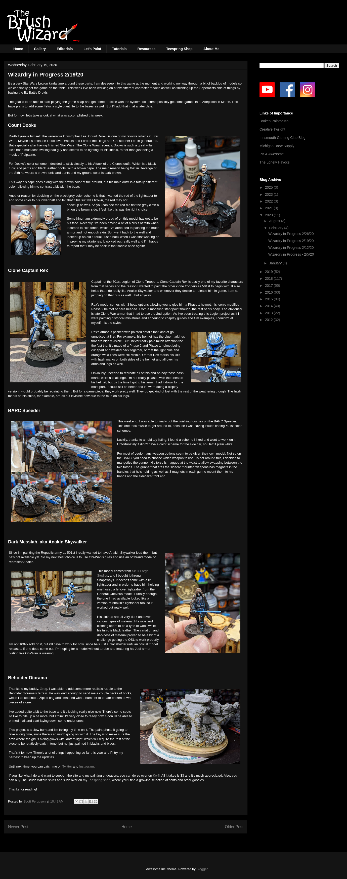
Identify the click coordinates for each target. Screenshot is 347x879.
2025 (269, 187)
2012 (269, 320)
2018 (269, 278)
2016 (269, 292)
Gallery (40, 49)
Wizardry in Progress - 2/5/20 (291, 254)
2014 (269, 306)
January (276, 263)
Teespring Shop (179, 49)
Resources (147, 49)
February (276, 228)
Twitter (67, 766)
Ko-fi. (156, 775)
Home (18, 49)
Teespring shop (99, 780)
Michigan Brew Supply (276, 146)
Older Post (234, 827)
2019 (269, 272)
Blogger (201, 869)
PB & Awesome (271, 154)
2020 (269, 215)
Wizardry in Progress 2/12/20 (291, 248)
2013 (269, 313)
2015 (269, 299)
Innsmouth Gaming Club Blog (282, 138)
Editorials (65, 49)
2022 (269, 201)
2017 (269, 286)
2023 (269, 194)
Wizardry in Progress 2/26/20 (291, 234)
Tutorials (119, 49)
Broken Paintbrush (273, 121)
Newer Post (18, 827)
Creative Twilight (272, 129)
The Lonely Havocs (274, 162)
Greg (43, 689)
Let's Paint (92, 49)
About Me (211, 49)
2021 (269, 208)
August (275, 221)
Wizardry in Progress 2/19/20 (291, 241)
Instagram (86, 766)
